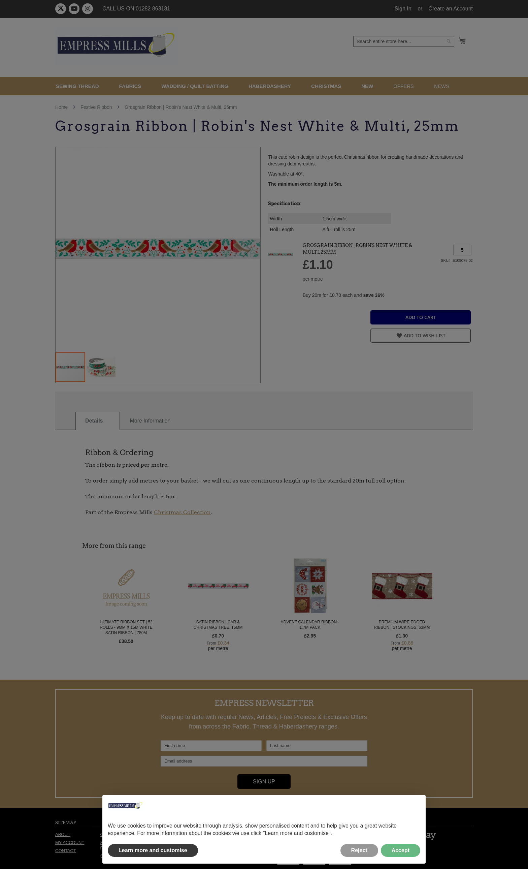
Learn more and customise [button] (153, 850)
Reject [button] (359, 850)
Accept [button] (400, 850)
